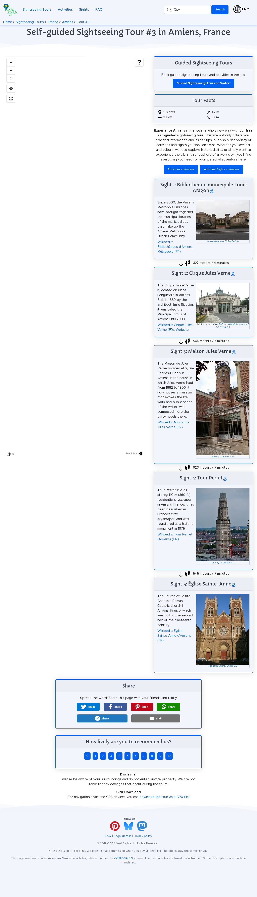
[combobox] (187, 9)
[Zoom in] (11, 62)
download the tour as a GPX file (164, 797)
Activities (65, 9)
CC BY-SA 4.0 (227, 457)
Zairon (214, 563)
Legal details (122, 836)
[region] (75, 257)
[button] (88, 707)
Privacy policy (143, 836)
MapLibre (132, 453)
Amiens (67, 22)
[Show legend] (139, 62)
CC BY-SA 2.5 (223, 327)
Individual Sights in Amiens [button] (221, 169)
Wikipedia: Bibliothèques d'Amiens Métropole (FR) (175, 246)
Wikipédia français (237, 324)
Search (220, 9)
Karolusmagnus (215, 241)
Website (182, 329)
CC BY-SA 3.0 (232, 241)
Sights (84, 9)
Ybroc (215, 457)
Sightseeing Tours (37, 9)
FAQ (98, 9)
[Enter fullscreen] (11, 98)
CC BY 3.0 (232, 666)
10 (169, 756)
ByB (221, 324)
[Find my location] (11, 88)
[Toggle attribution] (140, 453)
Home (7, 22)
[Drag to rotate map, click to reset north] (11, 78)
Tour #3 (83, 22)
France (53, 22)
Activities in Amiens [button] (180, 169)
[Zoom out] (11, 70)
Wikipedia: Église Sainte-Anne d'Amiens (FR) (174, 635)
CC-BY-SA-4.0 (227, 563)
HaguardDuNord (216, 666)
